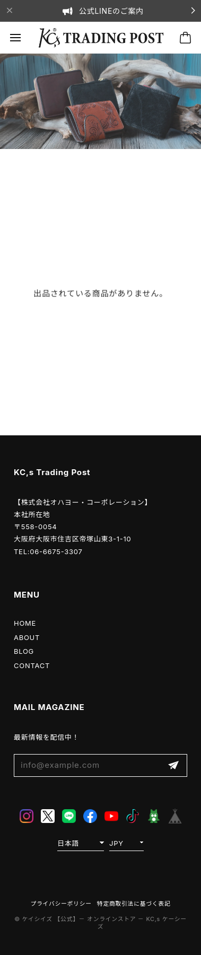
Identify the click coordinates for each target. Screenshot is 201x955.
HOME (25, 623)
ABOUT (27, 637)
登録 (173, 765)
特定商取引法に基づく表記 (134, 903)
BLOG (24, 651)
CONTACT (32, 665)
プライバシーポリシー (61, 903)
